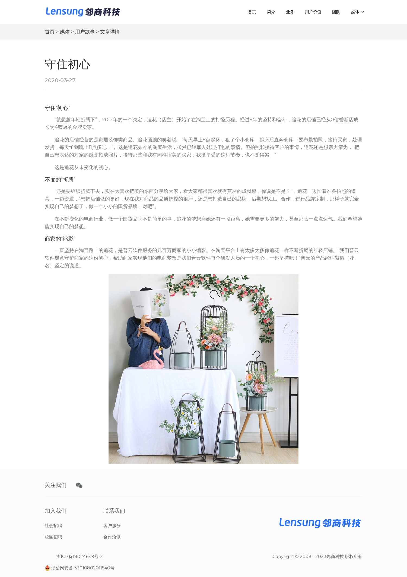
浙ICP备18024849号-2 (79, 556)
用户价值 (313, 11)
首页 (252, 11)
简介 (271, 11)
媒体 (355, 11)
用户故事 (85, 32)
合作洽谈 (112, 537)
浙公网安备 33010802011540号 (80, 568)
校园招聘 (53, 537)
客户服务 (112, 525)
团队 (336, 11)
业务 (290, 11)
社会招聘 (53, 525)
